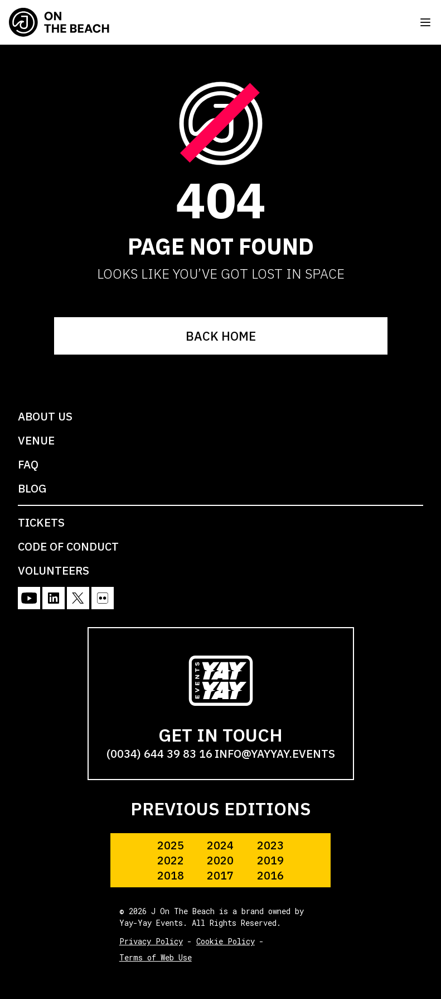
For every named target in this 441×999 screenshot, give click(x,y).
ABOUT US (45, 416)
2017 (220, 875)
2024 (220, 845)
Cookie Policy (225, 941)
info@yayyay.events (275, 753)
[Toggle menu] (425, 22)
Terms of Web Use (155, 957)
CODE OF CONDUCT (68, 546)
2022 (170, 860)
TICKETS (41, 522)
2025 (170, 845)
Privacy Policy (151, 941)
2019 (270, 860)
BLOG (32, 488)
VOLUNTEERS (53, 570)
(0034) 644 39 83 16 (159, 753)
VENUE (36, 440)
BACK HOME (221, 336)
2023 (270, 845)
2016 (270, 875)
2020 (220, 860)
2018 (170, 875)
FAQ (28, 464)
